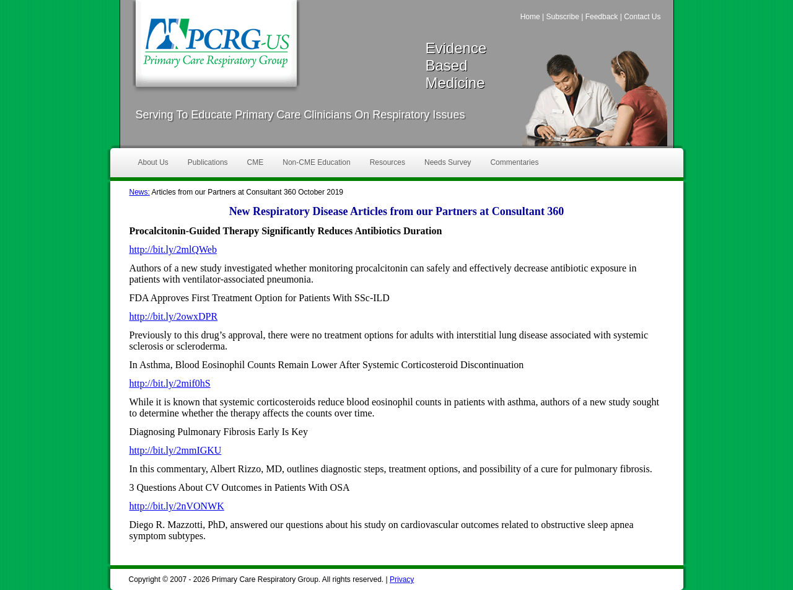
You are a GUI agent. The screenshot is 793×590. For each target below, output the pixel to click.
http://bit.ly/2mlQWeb (173, 249)
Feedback (601, 16)
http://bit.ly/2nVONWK (176, 506)
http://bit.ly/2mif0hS (170, 383)
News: (139, 192)
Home (530, 16)
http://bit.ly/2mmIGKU (175, 450)
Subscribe (562, 16)
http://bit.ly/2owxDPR (173, 316)
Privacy (402, 579)
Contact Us (642, 16)
